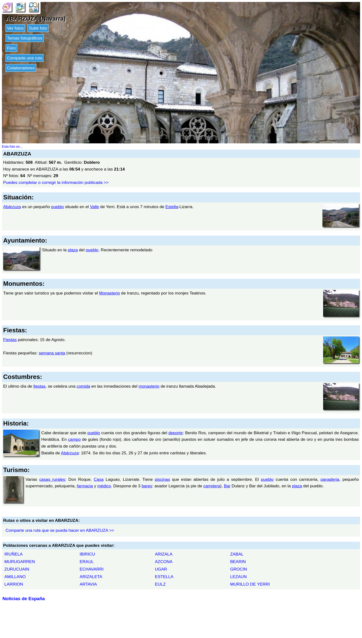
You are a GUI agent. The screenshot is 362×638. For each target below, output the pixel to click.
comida (83, 386)
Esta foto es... (12, 146)
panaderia (329, 479)
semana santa (52, 353)
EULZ (160, 584)
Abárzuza (12, 206)
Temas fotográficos (24, 38)
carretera (211, 485)
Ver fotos (15, 28)
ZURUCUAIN (16, 569)
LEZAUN (238, 576)
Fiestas (10, 339)
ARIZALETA (91, 576)
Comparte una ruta (24, 58)
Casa (98, 479)
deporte (175, 432)
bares (147, 485)
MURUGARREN (19, 561)
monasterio (149, 386)
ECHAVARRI (92, 569)
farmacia (85, 485)
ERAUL (87, 561)
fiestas (39, 386)
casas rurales (52, 479)
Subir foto (38, 28)
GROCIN (238, 569)
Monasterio (109, 293)
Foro (11, 48)
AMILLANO (15, 576)
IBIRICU (87, 554)
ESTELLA (164, 576)
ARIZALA (163, 554)
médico (104, 485)
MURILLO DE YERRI (250, 584)
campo (74, 439)
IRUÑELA (13, 554)
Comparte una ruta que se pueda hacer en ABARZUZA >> (60, 530)
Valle (94, 206)
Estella (171, 206)
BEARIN (238, 561)
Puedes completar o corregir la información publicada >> (56, 182)
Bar (227, 485)
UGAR (161, 569)
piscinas (162, 479)
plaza (73, 249)
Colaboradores (21, 67)
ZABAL (237, 554)
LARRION (13, 584)
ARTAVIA (88, 584)
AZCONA (163, 561)
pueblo (57, 206)
